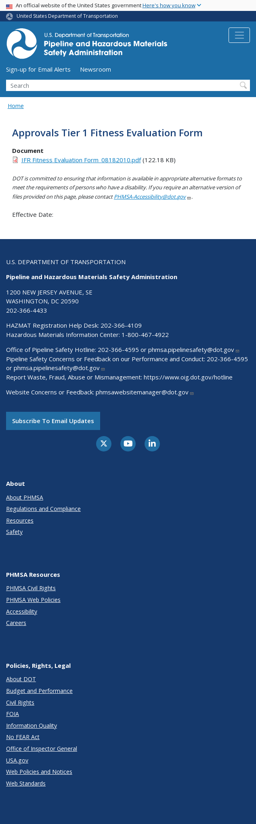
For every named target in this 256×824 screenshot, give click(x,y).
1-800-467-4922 (145, 334)
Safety (14, 532)
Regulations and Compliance (43, 509)
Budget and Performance (39, 691)
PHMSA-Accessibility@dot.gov (152, 196)
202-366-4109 (121, 325)
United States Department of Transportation (67, 16)
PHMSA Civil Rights (31, 588)
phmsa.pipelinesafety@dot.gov (194, 349)
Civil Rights (20, 702)
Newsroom (95, 69)
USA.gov (17, 760)
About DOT (21, 679)
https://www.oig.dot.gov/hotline (188, 377)
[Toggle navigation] (239, 35)
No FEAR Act (23, 737)
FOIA (12, 714)
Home (16, 106)
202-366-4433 (26, 310)
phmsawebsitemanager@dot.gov (145, 392)
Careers (16, 623)
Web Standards (26, 783)
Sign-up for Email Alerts (38, 69)
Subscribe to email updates (53, 421)
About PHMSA (24, 497)
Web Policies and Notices (39, 771)
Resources (20, 520)
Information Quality (31, 725)
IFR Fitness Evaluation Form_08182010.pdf (81, 160)
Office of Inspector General (41, 748)
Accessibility (21, 611)
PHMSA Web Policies (33, 600)
